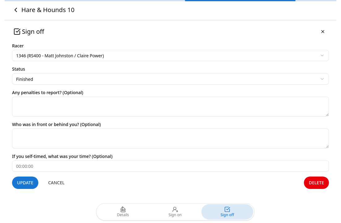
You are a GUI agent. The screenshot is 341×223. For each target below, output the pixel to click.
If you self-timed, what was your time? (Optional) (62, 156)
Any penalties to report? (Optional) (47, 92)
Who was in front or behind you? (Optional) (56, 124)
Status (18, 69)
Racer (18, 46)
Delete (316, 183)
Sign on (174, 211)
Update (25, 183)
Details (123, 211)
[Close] (323, 31)
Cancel (56, 183)
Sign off (227, 211)
